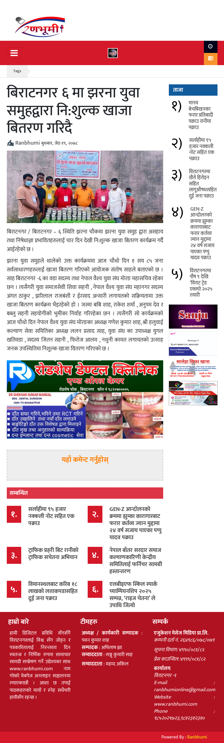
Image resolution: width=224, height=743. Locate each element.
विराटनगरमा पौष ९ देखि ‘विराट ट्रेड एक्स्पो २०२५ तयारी (201, 283)
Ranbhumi (197, 737)
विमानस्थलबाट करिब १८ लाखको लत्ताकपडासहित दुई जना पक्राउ (52, 591)
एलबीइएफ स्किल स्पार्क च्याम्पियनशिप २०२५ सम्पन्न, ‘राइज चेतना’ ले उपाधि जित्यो (133, 594)
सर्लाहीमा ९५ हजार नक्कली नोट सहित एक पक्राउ (51, 516)
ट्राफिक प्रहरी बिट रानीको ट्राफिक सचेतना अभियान (53, 553)
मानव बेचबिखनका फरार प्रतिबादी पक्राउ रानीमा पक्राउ (201, 115)
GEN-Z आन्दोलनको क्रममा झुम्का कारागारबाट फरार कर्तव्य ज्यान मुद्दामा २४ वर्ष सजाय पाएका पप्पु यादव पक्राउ (135, 523)
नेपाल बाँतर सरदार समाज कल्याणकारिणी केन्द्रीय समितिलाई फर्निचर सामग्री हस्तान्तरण (135, 560)
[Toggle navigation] (14, 53)
